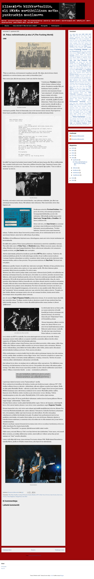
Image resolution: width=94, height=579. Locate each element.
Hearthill (72, 56)
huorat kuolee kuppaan (78, 58)
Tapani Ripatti (73, 113)
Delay (12, 495)
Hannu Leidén (81, 53)
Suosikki (81, 112)
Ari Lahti (75, 40)
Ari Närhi (80, 40)
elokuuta (75, 168)
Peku (87, 88)
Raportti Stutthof (81, 97)
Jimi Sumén (28, 495)
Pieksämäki (75, 92)
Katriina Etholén (86, 71)
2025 (73, 148)
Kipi (90, 72)
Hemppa (85, 56)
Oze (86, 86)
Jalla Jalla (73, 60)
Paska (83, 88)
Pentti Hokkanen (78, 89)
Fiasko (85, 46)
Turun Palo (76, 121)
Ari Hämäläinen (85, 38)
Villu (76, 124)
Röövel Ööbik (79, 104)
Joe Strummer (88, 63)
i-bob (52, 575)
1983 (76, 34)
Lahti (88, 74)
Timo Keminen (79, 117)
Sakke (75, 106)
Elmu (80, 44)
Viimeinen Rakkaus (81, 123)
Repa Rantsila (78, 98)
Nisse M (77, 84)
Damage (83, 41)
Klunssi (76, 74)
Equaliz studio (77, 46)
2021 (73, 155)
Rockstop (77, 100)
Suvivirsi (86, 112)
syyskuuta (76, 160)
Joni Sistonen (73, 65)
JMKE (82, 63)
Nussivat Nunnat (84, 84)
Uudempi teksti (7, 550)
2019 (73, 178)
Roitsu (89, 100)
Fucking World (22, 495)
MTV (37, 495)
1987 (89, 34)
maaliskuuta (76, 175)
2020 (73, 157)
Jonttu (77, 65)
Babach (84, 40)
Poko (89, 92)
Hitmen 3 (79, 57)
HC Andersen (87, 54)
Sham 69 (89, 109)
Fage (82, 46)
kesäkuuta (76, 170)
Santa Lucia (59, 495)
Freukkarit (81, 47)
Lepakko (77, 75)
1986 (86, 34)
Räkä (75, 104)
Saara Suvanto (53, 495)
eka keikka (76, 44)
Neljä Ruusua (78, 83)
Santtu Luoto (85, 107)
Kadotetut (88, 69)
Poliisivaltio (73, 94)
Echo (79, 43)
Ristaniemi (85, 98)
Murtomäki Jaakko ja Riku (85, 81)
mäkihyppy (72, 83)
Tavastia (5, 496)
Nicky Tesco (42, 495)
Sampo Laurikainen (82, 106)
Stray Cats (88, 110)
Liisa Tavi (81, 77)
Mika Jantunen (74, 80)
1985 (83, 34)
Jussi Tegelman (87, 68)
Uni (86, 121)
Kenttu (71, 72)
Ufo (84, 121)
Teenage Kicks (18, 496)
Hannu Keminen (73, 53)
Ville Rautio (72, 124)
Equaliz (72, 46)
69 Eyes (81, 35)
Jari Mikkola (79, 62)
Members (34, 495)
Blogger (62, 575)
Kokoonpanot (55, 25)
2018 (73, 180)
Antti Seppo (79, 38)
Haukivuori (72, 54)
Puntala (82, 95)
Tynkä (81, 121)
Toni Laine (87, 120)
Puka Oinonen (77, 95)
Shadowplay (84, 109)
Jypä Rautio (72, 69)
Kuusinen (84, 74)
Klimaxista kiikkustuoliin (77, 136)
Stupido (77, 112)
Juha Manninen (84, 66)
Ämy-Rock (24, 496)
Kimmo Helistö (85, 72)
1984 (80, 34)
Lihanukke (76, 77)
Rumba (72, 104)
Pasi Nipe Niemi (78, 88)
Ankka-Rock (77, 37)
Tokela (89, 118)
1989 (74, 35)
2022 (73, 153)
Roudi (71, 103)
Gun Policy (84, 51)
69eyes (85, 35)
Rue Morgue (88, 103)
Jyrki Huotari (78, 69)
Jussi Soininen (80, 68)
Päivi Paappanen (73, 97)
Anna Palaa (84, 37)
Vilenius (89, 123)
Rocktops (84, 100)
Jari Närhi (85, 62)
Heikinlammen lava (78, 56)
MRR (76, 81)
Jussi (74, 68)
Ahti (88, 35)
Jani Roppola (82, 60)
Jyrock (84, 69)
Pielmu (81, 92)
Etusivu (7, 25)
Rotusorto (89, 101)
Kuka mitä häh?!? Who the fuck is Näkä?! (25, 25)
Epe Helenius (87, 44)
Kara (71, 71)
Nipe (74, 84)
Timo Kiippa (88, 117)
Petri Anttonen (76, 91)
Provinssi (48, 495)
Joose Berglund (83, 65)
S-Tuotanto (85, 104)
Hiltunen (74, 57)
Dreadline (16, 495)
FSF (85, 47)
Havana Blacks (79, 54)
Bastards (89, 40)
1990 (77, 35)
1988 (9, 495)
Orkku (80, 86)
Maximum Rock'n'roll (78, 78)
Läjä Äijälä (86, 77)
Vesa (74, 123)
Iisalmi (89, 58)
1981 (71, 34)
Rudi (74, 103)
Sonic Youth (82, 110)
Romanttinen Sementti (77, 101)
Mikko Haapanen (83, 80)
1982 (73, 34)
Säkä (89, 112)
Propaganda (80, 94)
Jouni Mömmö (76, 66)
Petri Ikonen (82, 91)
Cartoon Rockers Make (75, 41)
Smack (77, 110)
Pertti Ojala (85, 89)
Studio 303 (72, 112)
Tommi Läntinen (80, 120)
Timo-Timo (79, 118)
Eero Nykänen (85, 43)
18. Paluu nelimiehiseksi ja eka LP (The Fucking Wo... (80, 163)
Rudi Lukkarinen (80, 103)
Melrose (85, 78)
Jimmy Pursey (77, 63)
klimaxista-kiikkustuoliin (77, 139)
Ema (83, 44)
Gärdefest (89, 51)
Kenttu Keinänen (77, 72)
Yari (83, 124)
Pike (86, 92)
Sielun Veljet (72, 110)
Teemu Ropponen (11, 496)
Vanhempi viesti (59, 550)
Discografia (44, 25)
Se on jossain (77, 109)
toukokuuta (76, 172)
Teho (78, 114)
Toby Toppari (85, 118)
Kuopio (80, 74)
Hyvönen (86, 58)
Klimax (72, 74)
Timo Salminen (73, 118)
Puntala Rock (87, 95)
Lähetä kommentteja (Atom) (35, 555)
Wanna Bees (80, 124)
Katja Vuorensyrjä (77, 71)
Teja (80, 114)
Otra (84, 86)
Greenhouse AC (76, 51)
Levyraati (82, 75)
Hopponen (85, 57)
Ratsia (86, 97)
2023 (73, 150)
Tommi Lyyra (73, 120)
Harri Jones (88, 53)
